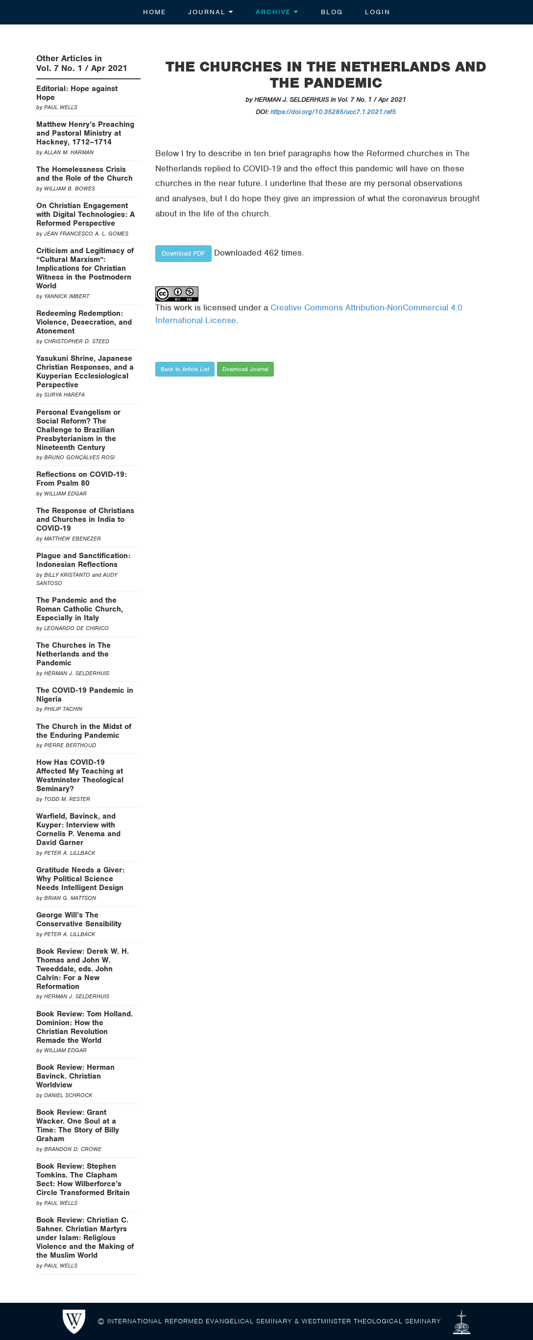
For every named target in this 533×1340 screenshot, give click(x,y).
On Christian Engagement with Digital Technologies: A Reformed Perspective (85, 214)
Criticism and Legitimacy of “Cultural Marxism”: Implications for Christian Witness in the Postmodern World (85, 268)
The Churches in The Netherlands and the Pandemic (73, 654)
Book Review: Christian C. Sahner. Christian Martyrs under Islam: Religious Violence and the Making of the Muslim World (85, 1238)
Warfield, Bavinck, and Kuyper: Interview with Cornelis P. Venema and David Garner (78, 829)
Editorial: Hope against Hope (77, 93)
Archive (277, 12)
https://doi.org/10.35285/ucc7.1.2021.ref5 (333, 112)
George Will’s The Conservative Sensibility (78, 919)
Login (377, 12)
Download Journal (245, 369)
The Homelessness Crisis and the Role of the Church (84, 174)
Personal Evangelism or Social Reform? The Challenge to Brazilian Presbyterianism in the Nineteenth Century (78, 430)
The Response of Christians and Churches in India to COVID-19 (85, 519)
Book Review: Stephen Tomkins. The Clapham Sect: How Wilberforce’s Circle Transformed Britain (83, 1179)
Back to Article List (185, 369)
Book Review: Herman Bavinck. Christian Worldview (75, 1076)
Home (154, 12)
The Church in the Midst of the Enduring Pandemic (83, 731)
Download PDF (183, 253)
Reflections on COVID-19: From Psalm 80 (81, 479)
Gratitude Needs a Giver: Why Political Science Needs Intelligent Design (80, 879)
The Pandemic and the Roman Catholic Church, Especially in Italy (79, 609)
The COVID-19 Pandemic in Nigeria (84, 695)
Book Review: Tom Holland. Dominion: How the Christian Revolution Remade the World (84, 1027)
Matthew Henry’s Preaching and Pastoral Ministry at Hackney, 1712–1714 (85, 133)
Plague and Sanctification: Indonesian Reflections (83, 560)
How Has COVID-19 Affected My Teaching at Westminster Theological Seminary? (79, 775)
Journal (211, 12)
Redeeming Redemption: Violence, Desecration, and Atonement (84, 322)
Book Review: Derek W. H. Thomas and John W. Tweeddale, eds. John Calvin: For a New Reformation (82, 969)
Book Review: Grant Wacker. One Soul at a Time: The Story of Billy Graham (77, 1125)
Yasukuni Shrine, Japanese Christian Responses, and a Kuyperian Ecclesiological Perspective (85, 371)
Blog (332, 12)
